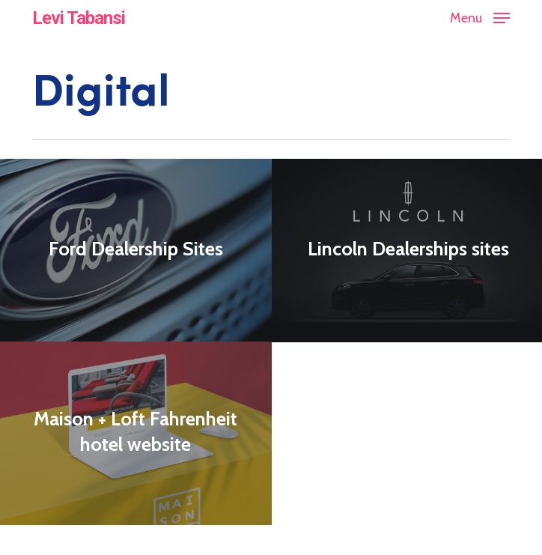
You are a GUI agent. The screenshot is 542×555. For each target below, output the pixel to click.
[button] (480, 16)
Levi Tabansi (78, 18)
